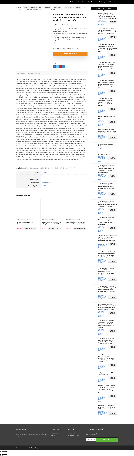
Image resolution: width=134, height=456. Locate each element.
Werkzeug (102, 2)
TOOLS (44, 186)
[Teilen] (2, 451)
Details (78, 48)
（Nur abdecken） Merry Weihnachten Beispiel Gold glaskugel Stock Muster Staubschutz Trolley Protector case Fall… (106, 102)
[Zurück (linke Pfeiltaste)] (0, 455)
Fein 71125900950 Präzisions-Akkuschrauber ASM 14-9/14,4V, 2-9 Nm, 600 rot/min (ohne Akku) (107, 131)
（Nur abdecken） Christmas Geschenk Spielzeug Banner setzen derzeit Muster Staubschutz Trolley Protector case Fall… (106, 272)
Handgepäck (68, 7)
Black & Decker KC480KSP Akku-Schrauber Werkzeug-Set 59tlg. (75, 224)
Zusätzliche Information (35, 73)
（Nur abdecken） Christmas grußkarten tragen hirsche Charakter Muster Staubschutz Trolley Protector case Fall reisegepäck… (106, 221)
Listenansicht (112, 2)
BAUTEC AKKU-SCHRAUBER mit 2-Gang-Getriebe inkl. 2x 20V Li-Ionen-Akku (51, 224)
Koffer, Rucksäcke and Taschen (32, 7)
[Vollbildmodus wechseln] (4, 451)
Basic (43, 176)
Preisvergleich (54, 433)
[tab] (21, 73)
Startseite (18, 7)
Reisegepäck (57, 7)
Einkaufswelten (75, 2)
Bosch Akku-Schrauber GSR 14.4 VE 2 (26, 223)
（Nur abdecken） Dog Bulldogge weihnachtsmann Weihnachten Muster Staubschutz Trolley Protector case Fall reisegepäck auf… (107, 187)
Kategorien (47, 7)
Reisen (93, 2)
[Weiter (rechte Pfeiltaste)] (2, 455)
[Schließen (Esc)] (0, 451)
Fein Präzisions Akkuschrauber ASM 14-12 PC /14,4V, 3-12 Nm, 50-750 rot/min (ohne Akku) (106, 407)
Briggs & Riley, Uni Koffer (105, 154)
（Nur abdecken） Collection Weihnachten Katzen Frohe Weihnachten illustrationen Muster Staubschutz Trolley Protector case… (107, 48)
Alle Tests (53, 435)
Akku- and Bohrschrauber (24, 220)
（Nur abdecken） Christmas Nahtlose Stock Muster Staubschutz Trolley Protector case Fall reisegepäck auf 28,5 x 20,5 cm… (106, 358)
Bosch (54, 60)
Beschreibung (21, 73)
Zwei (99, 150)
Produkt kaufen (63, 54)
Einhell (99, 401)
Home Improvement (47, 183)
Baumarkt (61, 63)
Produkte (78, 7)
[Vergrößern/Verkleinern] (6, 451)
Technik (85, 2)
